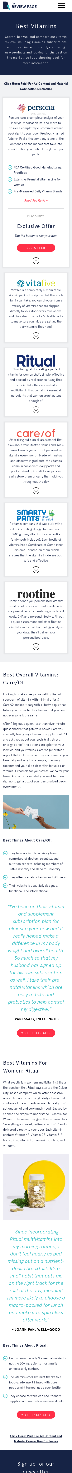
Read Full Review (36, 200)
